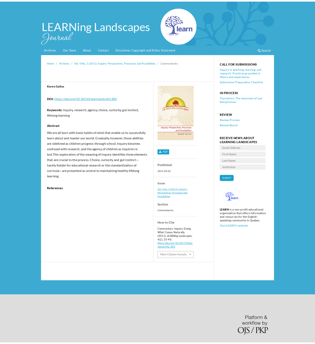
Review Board (228, 125)
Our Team (69, 50)
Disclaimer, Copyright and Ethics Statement (146, 50)
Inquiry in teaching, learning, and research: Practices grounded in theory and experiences (240, 73)
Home (50, 63)
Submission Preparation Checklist (241, 82)
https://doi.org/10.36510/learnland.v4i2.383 (85, 99)
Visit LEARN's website (234, 225)
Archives (50, 50)
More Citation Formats (173, 254)
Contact (103, 50)
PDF (165, 151)
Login (266, 6)
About (87, 50)
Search (264, 50)
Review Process (230, 120)
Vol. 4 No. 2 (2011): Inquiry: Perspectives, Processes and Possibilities (114, 63)
